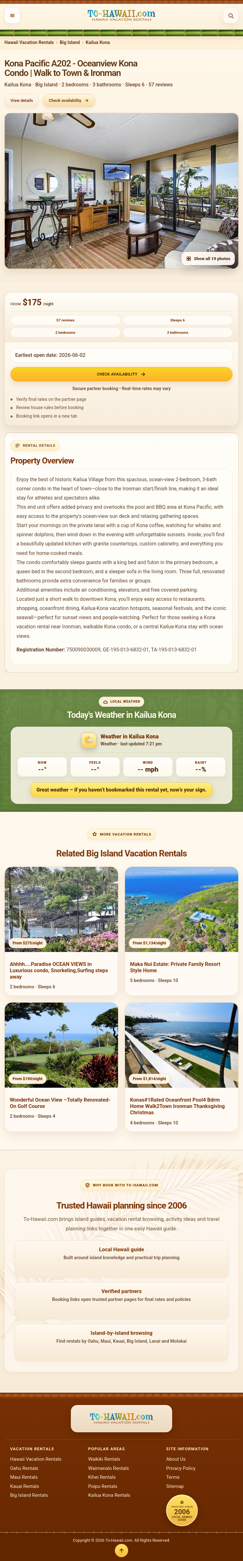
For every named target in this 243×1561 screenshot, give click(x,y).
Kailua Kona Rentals (109, 1495)
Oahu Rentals (24, 1468)
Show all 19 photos (208, 258)
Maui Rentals (24, 1477)
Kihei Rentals (102, 1477)
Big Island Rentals (29, 1495)
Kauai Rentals (24, 1486)
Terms (172, 1477)
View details (21, 100)
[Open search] (231, 15)
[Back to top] (121, 1550)
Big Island (70, 42)
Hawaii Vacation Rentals (29, 42)
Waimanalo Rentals (108, 1468)
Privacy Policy (181, 1468)
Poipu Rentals (102, 1486)
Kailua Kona (98, 42)
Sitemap (175, 1486)
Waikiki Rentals (104, 1459)
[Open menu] (12, 15)
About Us (175, 1459)
